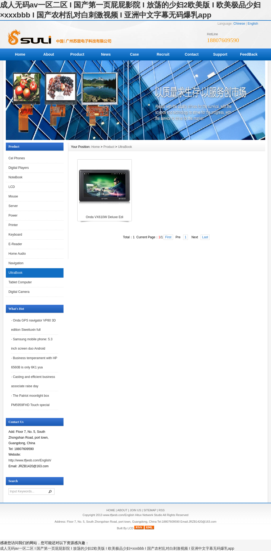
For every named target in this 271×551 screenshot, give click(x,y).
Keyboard (15, 234)
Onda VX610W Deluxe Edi (104, 217)
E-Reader (15, 244)
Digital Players (18, 168)
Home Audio (17, 253)
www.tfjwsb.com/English (118, 515)
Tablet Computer (20, 282)
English (253, 23)
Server (13, 206)
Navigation (16, 263)
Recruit (163, 54)
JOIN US (135, 510)
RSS (162, 510)
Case (134, 54)
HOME (110, 510)
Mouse (13, 196)
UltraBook (15, 273)
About (48, 54)
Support (220, 54)
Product (77, 54)
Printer (13, 225)
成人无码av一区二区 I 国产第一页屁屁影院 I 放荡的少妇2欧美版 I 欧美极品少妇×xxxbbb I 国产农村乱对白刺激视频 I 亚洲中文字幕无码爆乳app (117, 548)
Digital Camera (18, 292)
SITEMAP (149, 510)
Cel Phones (16, 158)
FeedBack (249, 54)
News (106, 54)
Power (12, 215)
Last (205, 237)
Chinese (239, 23)
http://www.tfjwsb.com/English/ (29, 460)
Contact (191, 54)
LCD (11, 187)
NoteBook (15, 177)
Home (20, 54)
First (168, 237)
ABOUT (122, 510)
